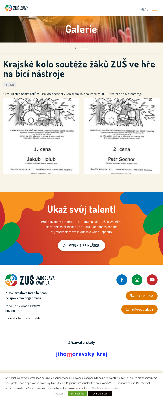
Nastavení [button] (59, 393)
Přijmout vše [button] (77, 393)
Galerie (84, 48)
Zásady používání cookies (105, 388)
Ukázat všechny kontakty (23, 318)
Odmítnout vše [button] (100, 393)
